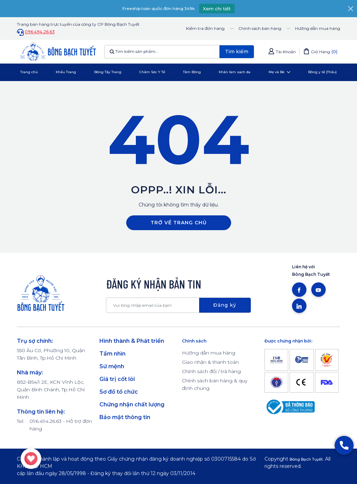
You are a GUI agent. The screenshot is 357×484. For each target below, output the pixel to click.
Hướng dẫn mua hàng (317, 28)
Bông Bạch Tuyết (311, 459)
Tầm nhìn (112, 353)
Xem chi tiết (226, 8)
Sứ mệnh (111, 366)
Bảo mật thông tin (124, 417)
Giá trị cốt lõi (117, 379)
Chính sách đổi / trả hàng (211, 371)
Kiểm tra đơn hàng (205, 28)
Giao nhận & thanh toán (210, 362)
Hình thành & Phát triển (131, 341)
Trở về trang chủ (179, 223)
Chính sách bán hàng (259, 28)
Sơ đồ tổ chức (118, 392)
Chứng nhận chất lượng (131, 404)
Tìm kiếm (236, 51)
